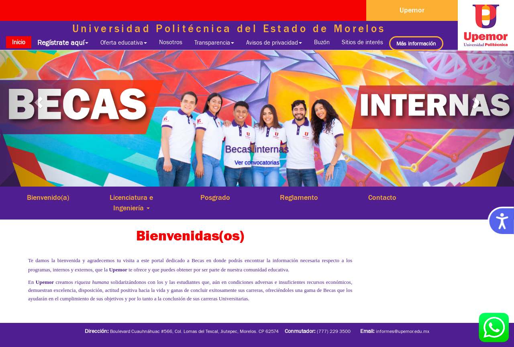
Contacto (382, 197)
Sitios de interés (362, 42)
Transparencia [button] (214, 42)
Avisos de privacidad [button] (274, 42)
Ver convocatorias (257, 162)
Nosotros (170, 42)
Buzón (322, 42)
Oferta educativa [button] (123, 42)
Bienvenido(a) (48, 197)
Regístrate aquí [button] (62, 43)
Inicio (21, 41)
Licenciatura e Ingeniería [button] (131, 202)
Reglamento (299, 197)
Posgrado (215, 197)
